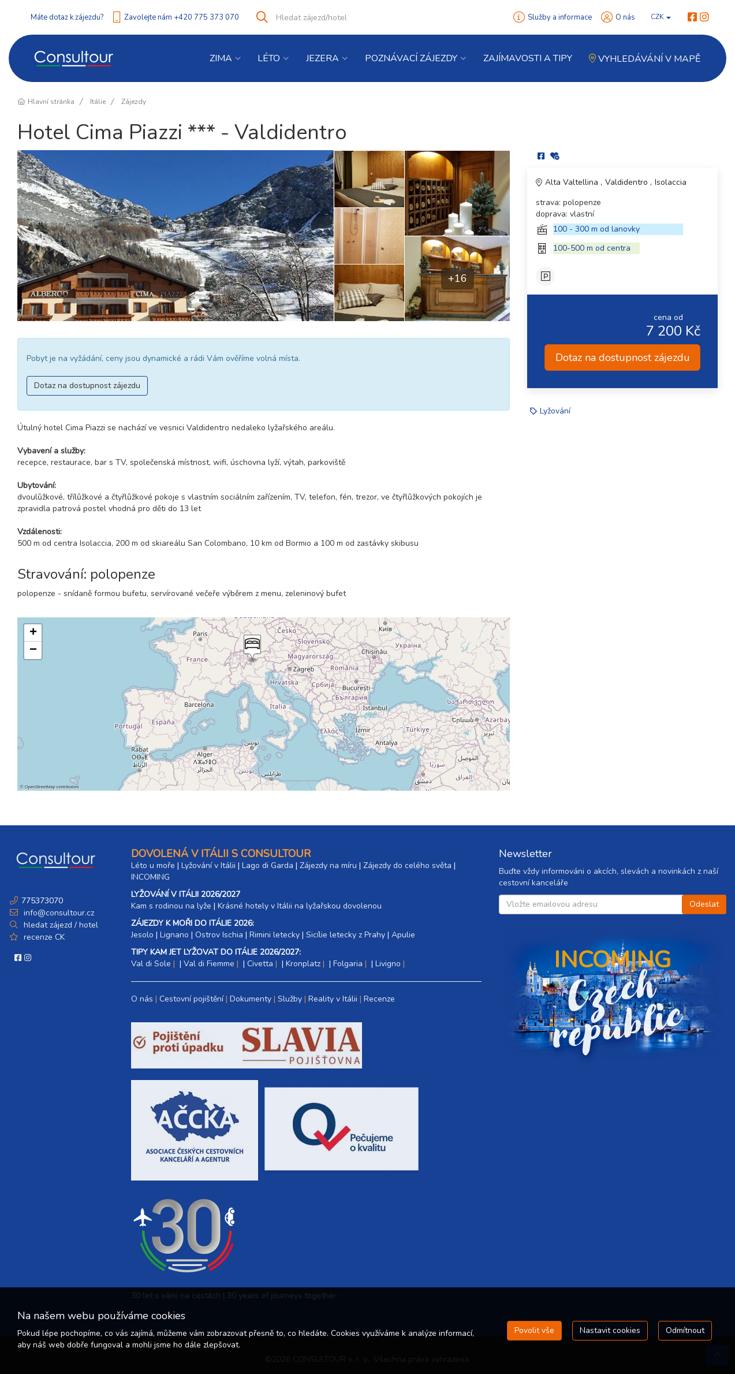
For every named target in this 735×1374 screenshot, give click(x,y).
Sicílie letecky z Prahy (345, 934)
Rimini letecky (274, 934)
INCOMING (150, 877)
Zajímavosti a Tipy (527, 58)
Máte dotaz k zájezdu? (67, 17)
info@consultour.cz (57, 912)
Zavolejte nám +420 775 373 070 (181, 17)
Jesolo (142, 934)
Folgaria (348, 963)
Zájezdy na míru (328, 865)
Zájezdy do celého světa (407, 865)
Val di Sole (151, 963)
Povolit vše (534, 1330)
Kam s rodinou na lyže (171, 905)
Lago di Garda (267, 865)
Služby (290, 998)
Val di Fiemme (209, 963)
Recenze (379, 998)
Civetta (260, 963)
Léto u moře (153, 865)
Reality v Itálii (332, 998)
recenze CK (44, 937)
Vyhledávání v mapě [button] (644, 59)
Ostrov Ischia (219, 934)
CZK (661, 16)
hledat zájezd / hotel (61, 924)
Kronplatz (303, 963)
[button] (251, 648)
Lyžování (555, 410)
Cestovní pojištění (191, 998)
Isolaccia (671, 182)
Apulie (403, 934)
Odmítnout (685, 1330)
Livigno (388, 963)
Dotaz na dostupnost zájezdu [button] (87, 385)
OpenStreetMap (40, 787)
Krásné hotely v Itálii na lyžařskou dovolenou (300, 905)
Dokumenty (250, 998)
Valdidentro (627, 182)
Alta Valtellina (572, 182)
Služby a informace (560, 17)
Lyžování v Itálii (208, 865)
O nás (625, 17)
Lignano (174, 934)
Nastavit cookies (610, 1330)
